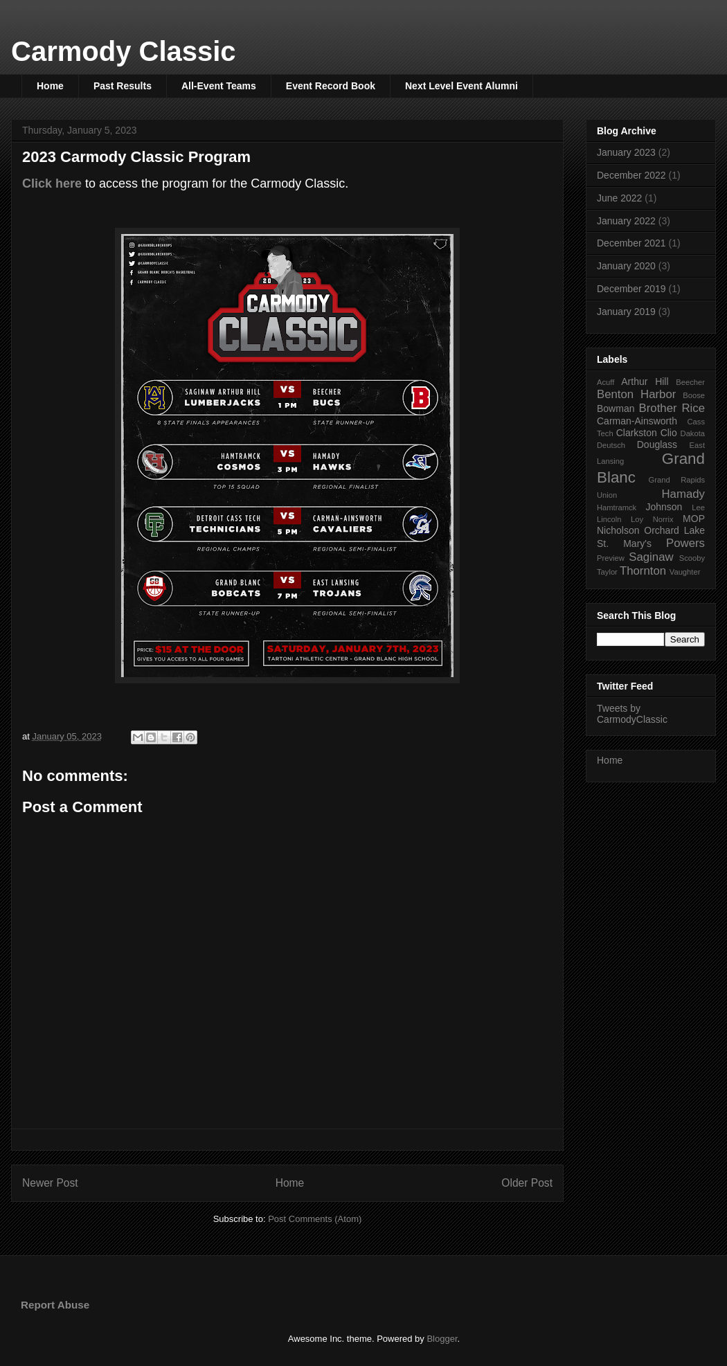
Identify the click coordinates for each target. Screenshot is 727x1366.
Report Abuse (55, 1305)
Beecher (690, 382)
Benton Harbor (636, 394)
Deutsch (611, 445)
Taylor (607, 572)
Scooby (692, 558)
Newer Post (50, 1183)
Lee (698, 507)
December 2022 (631, 175)
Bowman (615, 408)
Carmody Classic (123, 51)
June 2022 (619, 198)
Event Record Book (330, 85)
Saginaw (651, 557)
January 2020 (626, 265)
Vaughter (685, 572)
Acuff (605, 382)
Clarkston (636, 432)
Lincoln (609, 519)
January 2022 (626, 220)
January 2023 (626, 152)
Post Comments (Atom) (314, 1219)
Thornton (643, 570)
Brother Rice (672, 408)
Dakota (693, 433)
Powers (685, 543)
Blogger (442, 1338)
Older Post (527, 1183)
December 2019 (631, 288)
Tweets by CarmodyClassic (632, 714)
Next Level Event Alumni (461, 85)
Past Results (122, 85)
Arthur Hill (644, 381)
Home (50, 85)
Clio (669, 432)
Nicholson (618, 530)
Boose (694, 395)
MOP (694, 518)
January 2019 (626, 311)
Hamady (684, 494)
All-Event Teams (218, 85)
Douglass (657, 444)
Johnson (663, 506)
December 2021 (631, 243)
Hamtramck (616, 507)
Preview (611, 558)
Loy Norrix (652, 519)
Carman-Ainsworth (637, 420)
